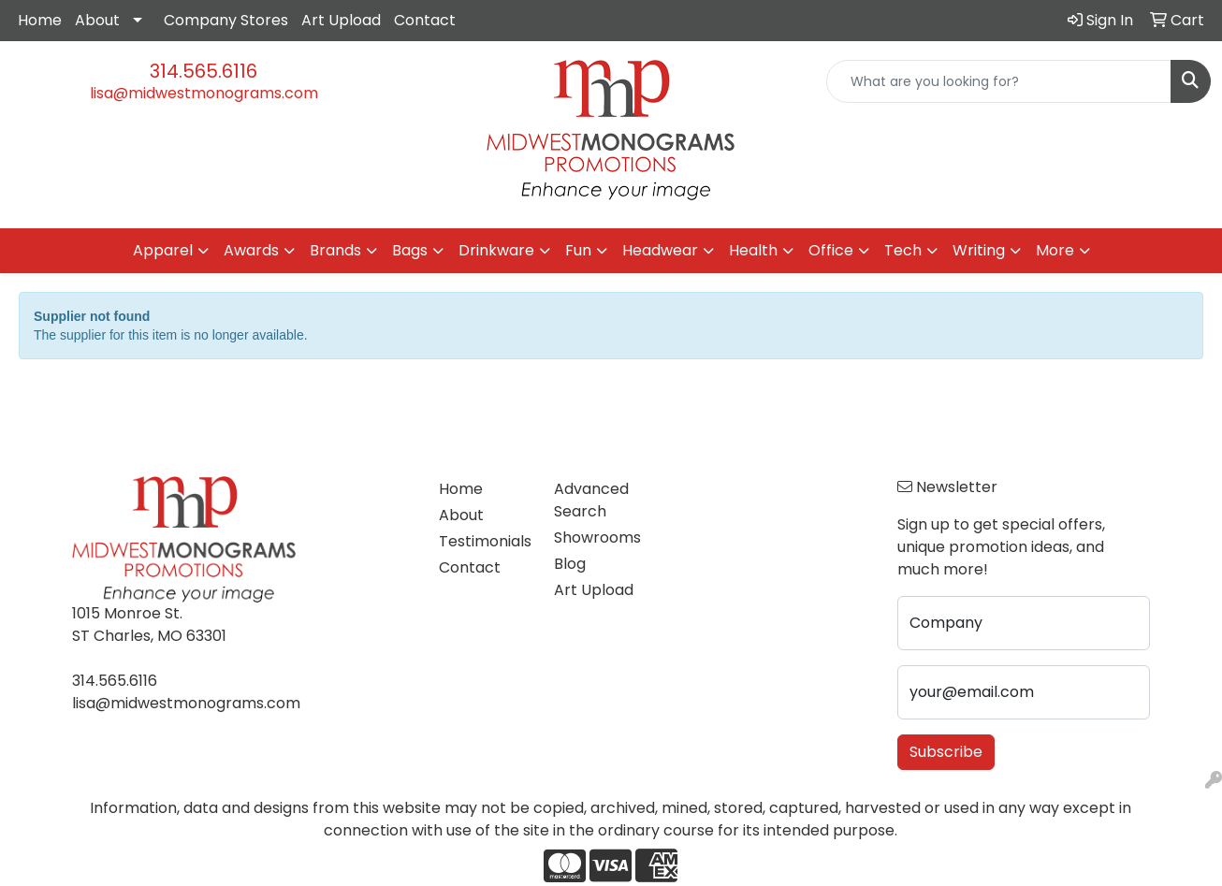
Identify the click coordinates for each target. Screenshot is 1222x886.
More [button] (1055, 250)
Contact (425, 20)
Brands (335, 250)
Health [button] (753, 250)
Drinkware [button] (496, 250)
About (97, 20)
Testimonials (485, 541)
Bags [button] (410, 250)
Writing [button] (979, 250)
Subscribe (945, 752)
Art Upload (341, 20)
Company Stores (226, 20)
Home (40, 20)
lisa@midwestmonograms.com (204, 93)
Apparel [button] (163, 250)
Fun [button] (578, 250)
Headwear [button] (660, 250)
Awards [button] (251, 250)
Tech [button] (903, 250)
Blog (570, 563)
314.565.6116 (203, 71)
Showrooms (597, 537)
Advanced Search (591, 500)
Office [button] (830, 250)
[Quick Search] (998, 81)
